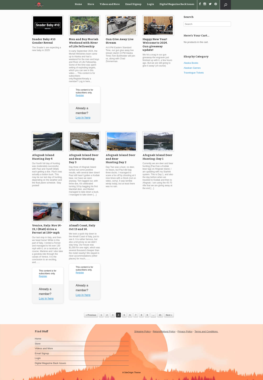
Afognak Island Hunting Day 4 (43, 156)
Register (80, 95)
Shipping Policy (142, 331)
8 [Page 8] (141, 315)
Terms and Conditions (206, 331)
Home (78, 4)
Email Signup (133, 4)
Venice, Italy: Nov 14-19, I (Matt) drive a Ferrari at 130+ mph (47, 229)
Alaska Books (191, 63)
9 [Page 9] (147, 315)
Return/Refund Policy (164, 331)
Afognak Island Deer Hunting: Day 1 (157, 156)
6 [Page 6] (130, 315)
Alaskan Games (192, 67)
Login (150, 4)
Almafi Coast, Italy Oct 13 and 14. (82, 227)
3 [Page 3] (112, 315)
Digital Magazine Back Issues (176, 4)
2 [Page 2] (107, 315)
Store (90, 4)
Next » (169, 315)
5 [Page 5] (124, 315)
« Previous (91, 315)
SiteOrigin (129, 372)
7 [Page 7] (135, 315)
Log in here (83, 117)
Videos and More (110, 4)
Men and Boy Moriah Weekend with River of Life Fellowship (83, 43)
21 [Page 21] (160, 315)
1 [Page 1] (101, 315)
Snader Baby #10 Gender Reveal (43, 41)
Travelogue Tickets (194, 72)
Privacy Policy (185, 331)
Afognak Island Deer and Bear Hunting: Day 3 (84, 158)
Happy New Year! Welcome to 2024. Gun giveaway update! (155, 45)
